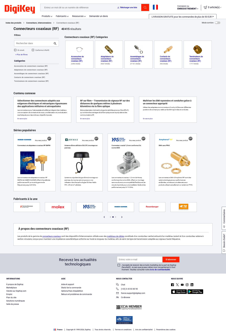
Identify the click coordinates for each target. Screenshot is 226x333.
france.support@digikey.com (130, 293)
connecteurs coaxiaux (51, 236)
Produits (46, 16)
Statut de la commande (71, 288)
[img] (20, 9)
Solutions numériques (15, 301)
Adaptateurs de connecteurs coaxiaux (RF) (31, 70)
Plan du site (11, 297)
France (58, 330)
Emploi (9, 294)
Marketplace (11, 288)
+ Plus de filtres (21, 55)
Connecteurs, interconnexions (38, 23)
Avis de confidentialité (160, 269)
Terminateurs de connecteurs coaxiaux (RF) (31, 81)
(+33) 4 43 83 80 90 (127, 289)
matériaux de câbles (115, 236)
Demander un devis (98, 16)
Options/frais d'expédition (72, 291)
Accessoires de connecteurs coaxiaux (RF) (31, 66)
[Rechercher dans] (34, 43)
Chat (120, 284)
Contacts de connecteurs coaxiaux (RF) (29, 77)
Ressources (77, 16)
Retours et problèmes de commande (76, 294)
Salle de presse (12, 304)
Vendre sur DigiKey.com (16, 291)
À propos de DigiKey (14, 284)
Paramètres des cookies (165, 330)
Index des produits (13, 23)
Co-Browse (123, 297)
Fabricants (61, 16)
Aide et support (67, 284)
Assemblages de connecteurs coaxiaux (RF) (31, 73)
